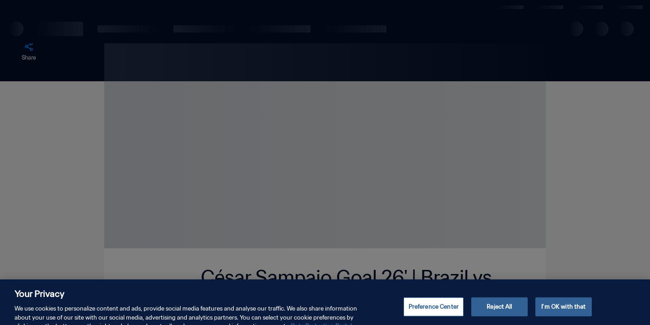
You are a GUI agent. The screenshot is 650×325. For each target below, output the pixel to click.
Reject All (499, 311)
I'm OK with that (563, 311)
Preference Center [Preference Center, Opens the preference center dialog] (434, 311)
